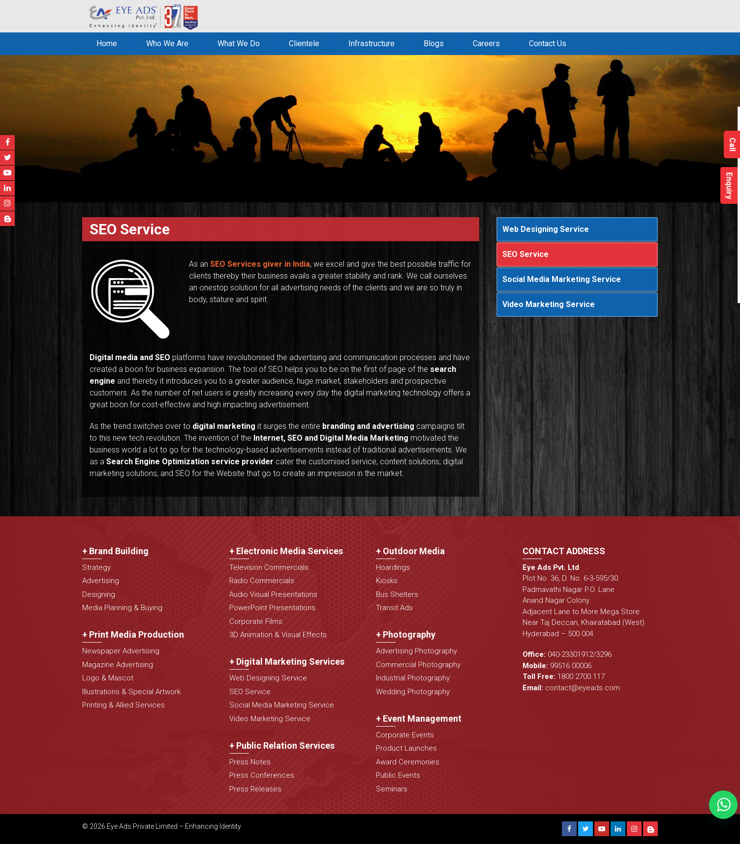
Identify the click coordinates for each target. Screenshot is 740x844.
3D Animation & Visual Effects (278, 634)
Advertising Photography (416, 651)
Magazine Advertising (117, 664)
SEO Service (525, 254)
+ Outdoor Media (410, 551)
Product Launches (406, 748)
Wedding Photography (413, 691)
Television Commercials (268, 567)
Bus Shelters (397, 594)
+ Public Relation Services (282, 745)
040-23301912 (570, 654)
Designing (98, 594)
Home (106, 43)
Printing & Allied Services (123, 705)
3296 (604, 654)
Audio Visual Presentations (273, 594)
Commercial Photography (418, 664)
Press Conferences (261, 775)
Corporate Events (405, 735)
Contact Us (547, 43)
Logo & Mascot (107, 678)
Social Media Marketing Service (561, 279)
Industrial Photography (413, 678)
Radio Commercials (261, 580)
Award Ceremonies (407, 762)
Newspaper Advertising (120, 651)
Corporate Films (255, 621)
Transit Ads (394, 607)
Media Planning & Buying (122, 607)
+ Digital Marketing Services (286, 661)
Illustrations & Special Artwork (131, 691)
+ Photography (405, 634)
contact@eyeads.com (582, 687)
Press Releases (255, 789)
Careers (486, 43)
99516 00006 (570, 665)
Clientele (304, 43)
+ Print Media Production (133, 634)
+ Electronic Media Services (286, 551)
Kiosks (387, 580)
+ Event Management (419, 718)
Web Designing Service (545, 229)
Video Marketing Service (548, 304)
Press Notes (250, 762)
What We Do (238, 43)
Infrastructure (371, 43)
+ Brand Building (115, 551)
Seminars (391, 789)
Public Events (398, 775)
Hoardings (393, 567)
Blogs (434, 43)
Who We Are (167, 43)
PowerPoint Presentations (272, 607)
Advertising (100, 580)
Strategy (96, 567)
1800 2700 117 (581, 676)
